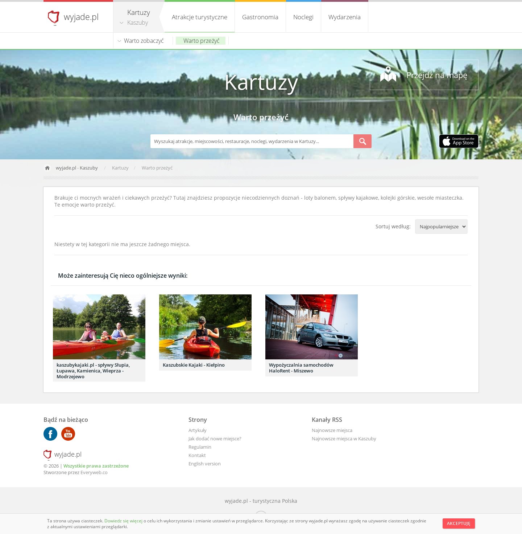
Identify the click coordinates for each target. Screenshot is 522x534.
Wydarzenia (344, 17)
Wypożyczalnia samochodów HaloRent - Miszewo (301, 368)
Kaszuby (137, 23)
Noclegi (303, 17)
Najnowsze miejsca (332, 430)
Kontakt (197, 455)
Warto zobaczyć (144, 41)
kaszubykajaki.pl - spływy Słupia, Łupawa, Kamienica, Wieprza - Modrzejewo (93, 370)
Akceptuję (459, 523)
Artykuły (197, 430)
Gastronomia (260, 17)
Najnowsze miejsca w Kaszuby (344, 438)
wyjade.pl (81, 17)
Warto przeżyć (201, 41)
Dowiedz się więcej (124, 521)
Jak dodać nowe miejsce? (214, 438)
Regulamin (199, 447)
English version (204, 463)
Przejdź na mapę (436, 74)
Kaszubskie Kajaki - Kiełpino (194, 365)
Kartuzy (261, 81)
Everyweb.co (94, 472)
